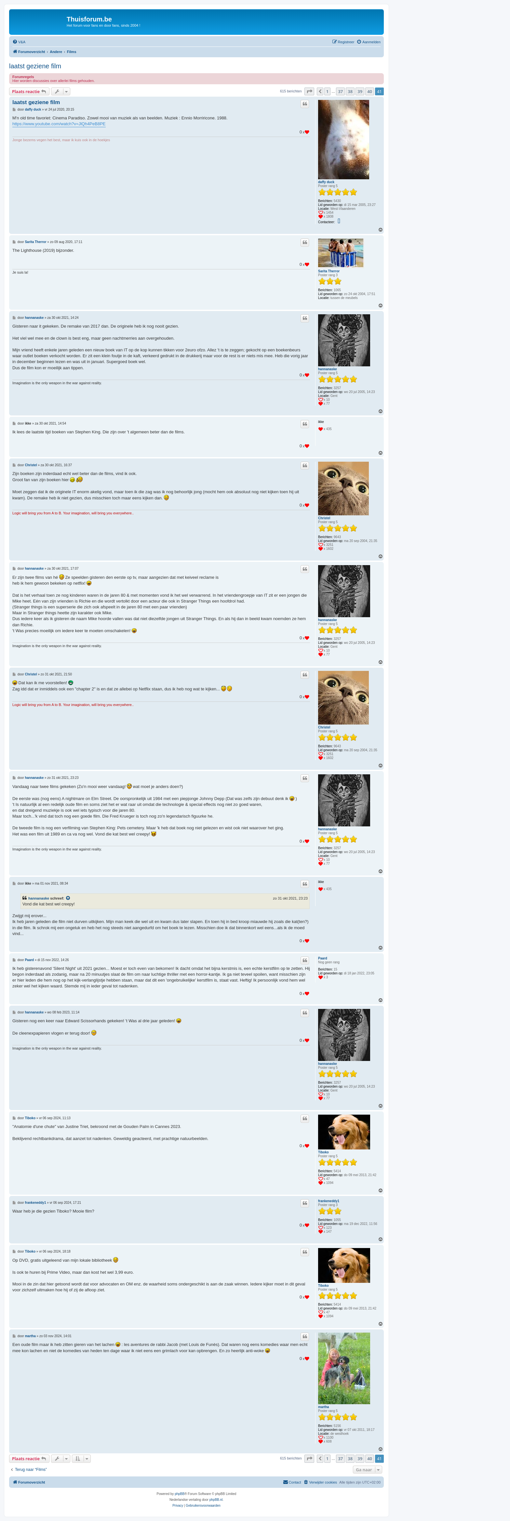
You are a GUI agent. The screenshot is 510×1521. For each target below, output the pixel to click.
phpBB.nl (216, 1499)
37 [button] (340, 91)
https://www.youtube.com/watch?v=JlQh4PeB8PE (59, 123)
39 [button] (359, 91)
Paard (322, 958)
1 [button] (327, 91)
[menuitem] (18, 42)
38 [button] (350, 91)
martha (323, 1407)
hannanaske (327, 369)
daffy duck (326, 182)
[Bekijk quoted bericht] (68, 898)
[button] (309, 91)
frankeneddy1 (328, 1201)
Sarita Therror (329, 271)
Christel (324, 518)
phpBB (179, 1494)
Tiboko (323, 1152)
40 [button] (369, 91)
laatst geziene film (35, 66)
